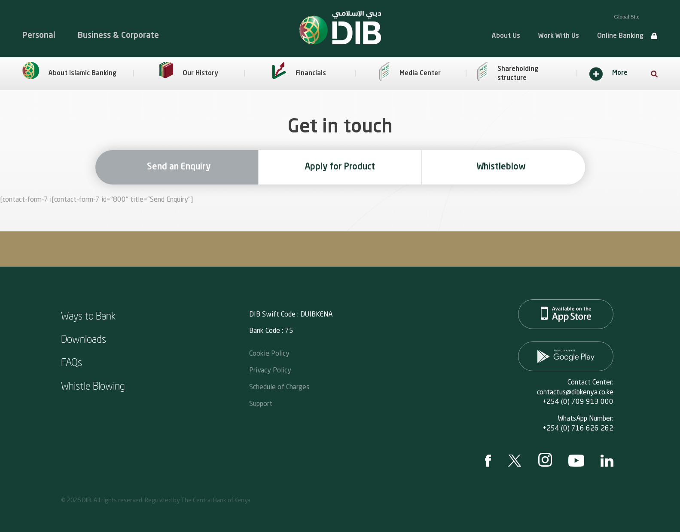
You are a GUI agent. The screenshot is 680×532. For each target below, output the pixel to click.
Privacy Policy (270, 370)
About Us (506, 36)
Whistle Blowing (93, 385)
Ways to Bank (88, 315)
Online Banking (620, 36)
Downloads (83, 338)
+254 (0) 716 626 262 (578, 428)
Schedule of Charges (279, 386)
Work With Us (558, 36)
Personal (38, 35)
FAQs (71, 361)
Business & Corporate (118, 35)
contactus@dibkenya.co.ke (575, 392)
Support (260, 403)
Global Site (627, 16)
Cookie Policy (269, 353)
